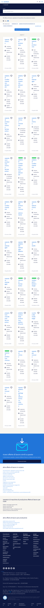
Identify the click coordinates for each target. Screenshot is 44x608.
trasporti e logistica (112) (8, 490)
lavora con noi (36, 539)
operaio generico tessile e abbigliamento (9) (12, 509)
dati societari (36, 555)
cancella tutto (38, 25)
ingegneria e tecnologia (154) (9, 482)
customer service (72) (7, 474)
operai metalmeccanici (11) (8, 525)
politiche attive (6, 557)
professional (26, 539)
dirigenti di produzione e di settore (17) (11, 522)
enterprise (25, 543)
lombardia (6, 4)
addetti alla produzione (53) (9, 521)
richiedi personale (17, 539)
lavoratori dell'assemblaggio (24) (10, 524)
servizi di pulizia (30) (7, 489)
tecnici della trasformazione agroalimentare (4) (13, 528)
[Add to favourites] (11, 39)
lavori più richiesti (7, 555)
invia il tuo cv (6, 562)
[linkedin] (4, 568)
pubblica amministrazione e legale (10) (11, 485)
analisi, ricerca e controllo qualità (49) (11, 472)
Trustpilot (2, 571)
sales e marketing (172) (8, 486)
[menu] (42, 2)
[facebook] (9, 568)
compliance (35, 543)
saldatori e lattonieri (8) (8, 526)
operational (25, 537)
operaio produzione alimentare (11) (10, 510)
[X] (6, 568)
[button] (17, 23)
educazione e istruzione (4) (9, 477)
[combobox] (22, 11)
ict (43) (4, 480)
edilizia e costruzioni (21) (8, 476)
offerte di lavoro (6, 536)
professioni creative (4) (8, 483)
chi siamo (35, 537)
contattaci (15, 541)
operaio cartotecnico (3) (8, 506)
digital (24, 541)
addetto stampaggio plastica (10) (10, 504)
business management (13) (9, 473)
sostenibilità (36, 541)
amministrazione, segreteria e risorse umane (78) (13, 470)
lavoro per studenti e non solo (6, 543)
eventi (4, 549)
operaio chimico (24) (7, 507)
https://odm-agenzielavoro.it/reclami (14, 599)
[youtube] (11, 568)
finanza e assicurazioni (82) (9, 479)
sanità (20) (5, 487)
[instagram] (14, 568)
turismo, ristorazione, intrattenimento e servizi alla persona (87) (16, 492)
